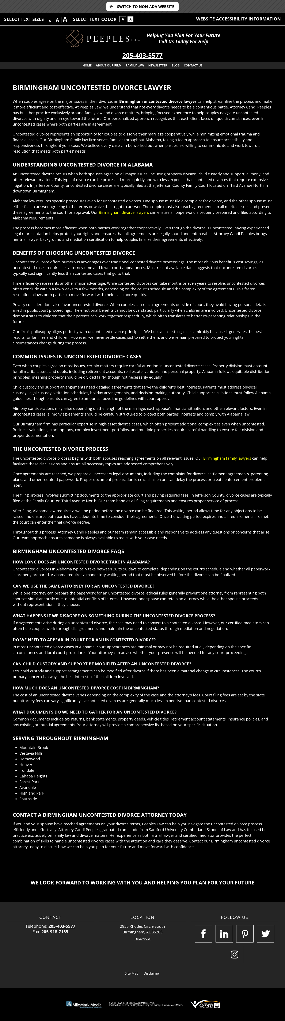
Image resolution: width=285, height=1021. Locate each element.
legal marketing (141, 1004)
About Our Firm (109, 65)
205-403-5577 (142, 55)
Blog (175, 65)
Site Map (131, 973)
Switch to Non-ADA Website (145, 6)
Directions (142, 939)
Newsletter (157, 65)
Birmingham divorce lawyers (124, 212)
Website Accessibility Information (238, 19)
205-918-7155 (54, 931)
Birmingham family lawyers (227, 458)
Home (87, 65)
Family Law (135, 65)
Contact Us (193, 65)
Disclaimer (152, 973)
